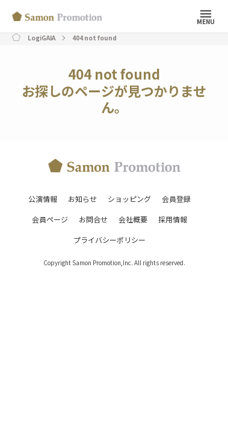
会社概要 (133, 219)
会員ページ (50, 219)
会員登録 (176, 198)
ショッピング (129, 198)
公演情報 (42, 198)
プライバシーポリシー (109, 239)
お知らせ (82, 198)
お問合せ (93, 219)
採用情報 (172, 219)
